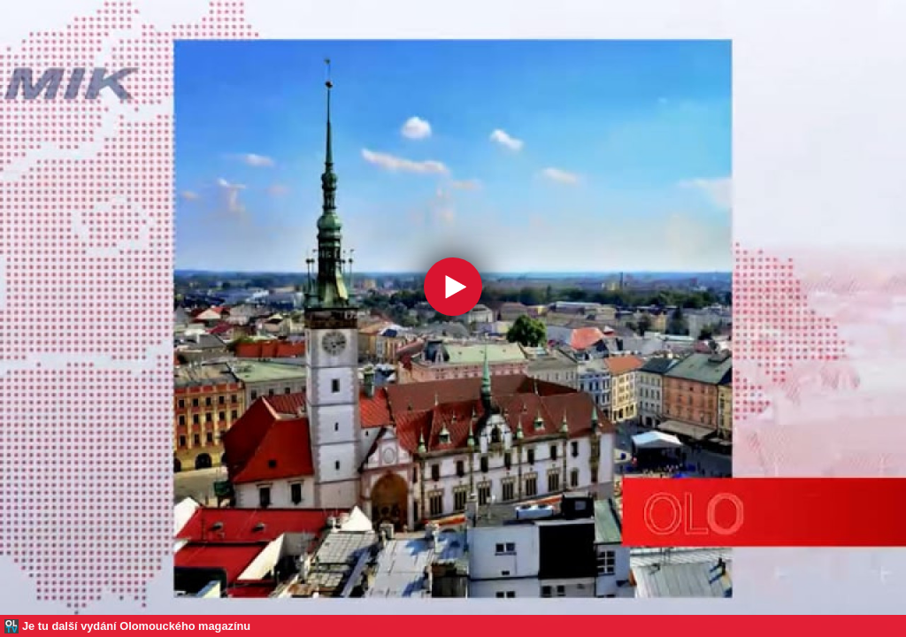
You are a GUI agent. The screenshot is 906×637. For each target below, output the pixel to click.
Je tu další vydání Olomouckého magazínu (136, 626)
